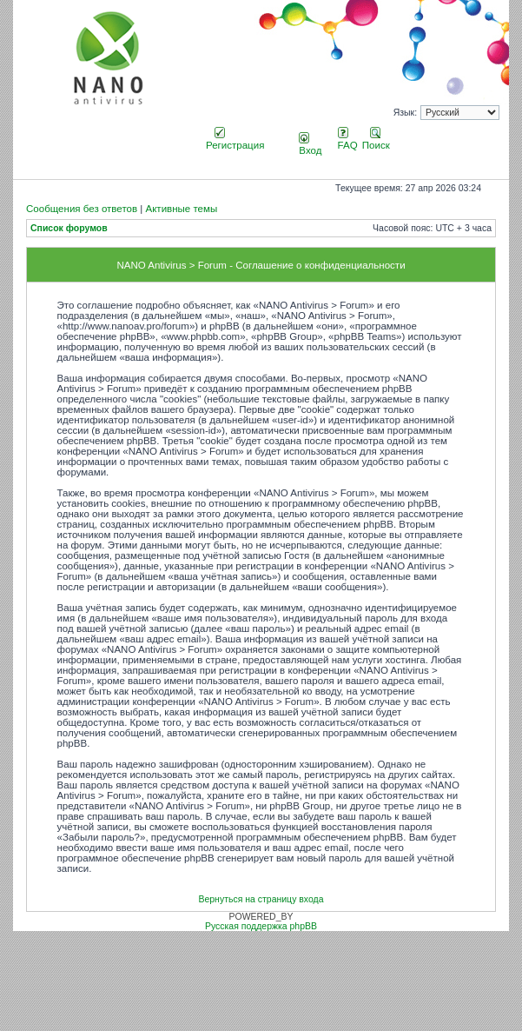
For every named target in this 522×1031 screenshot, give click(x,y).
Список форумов (69, 228)
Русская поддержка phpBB (261, 926)
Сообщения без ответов (81, 208)
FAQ (348, 140)
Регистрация (235, 140)
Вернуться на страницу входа (260, 899)
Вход (310, 145)
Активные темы (181, 208)
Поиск (376, 140)
